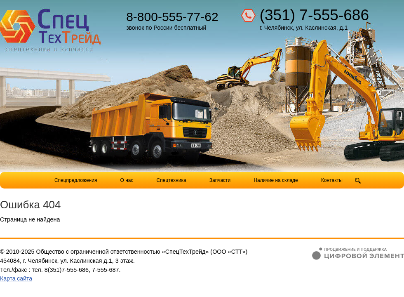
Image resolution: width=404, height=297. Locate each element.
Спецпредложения (75, 180)
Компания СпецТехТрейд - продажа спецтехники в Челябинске (50, 27)
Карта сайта (16, 278)
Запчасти (220, 180)
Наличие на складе (276, 180)
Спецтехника (171, 180)
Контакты (332, 180)
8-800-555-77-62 (172, 17)
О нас (127, 180)
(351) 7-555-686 (314, 15)
